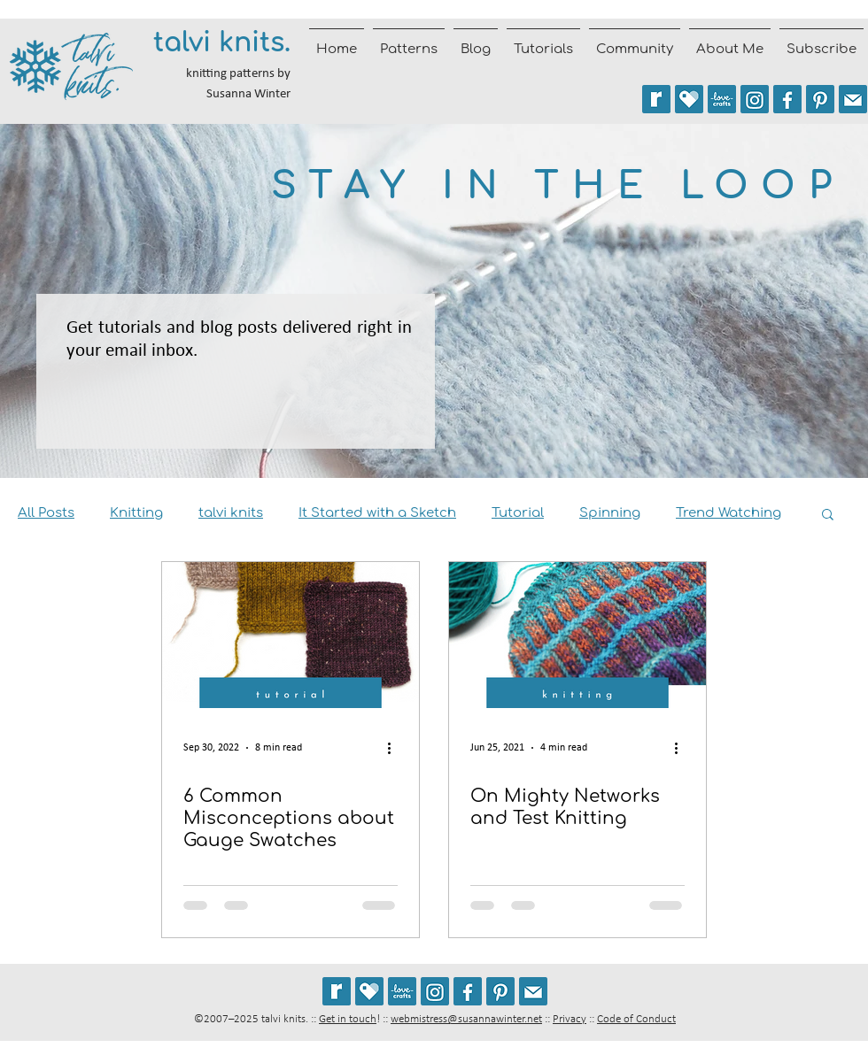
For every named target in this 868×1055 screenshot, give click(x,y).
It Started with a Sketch (377, 512)
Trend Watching (728, 512)
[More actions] (395, 748)
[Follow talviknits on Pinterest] (820, 99)
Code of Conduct (636, 1019)
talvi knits (230, 512)
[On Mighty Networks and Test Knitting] (577, 635)
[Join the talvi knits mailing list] (853, 99)
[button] (827, 515)
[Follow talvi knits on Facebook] (787, 99)
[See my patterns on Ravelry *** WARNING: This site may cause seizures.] (336, 991)
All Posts (46, 512)
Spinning (609, 512)
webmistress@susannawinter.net (466, 1019)
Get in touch (347, 1019)
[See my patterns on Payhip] (689, 99)
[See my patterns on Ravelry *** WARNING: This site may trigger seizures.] (656, 99)
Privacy (569, 1019)
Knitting (136, 512)
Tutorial (518, 512)
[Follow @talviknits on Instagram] (754, 99)
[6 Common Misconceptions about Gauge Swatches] (290, 635)
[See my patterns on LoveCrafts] (722, 99)
